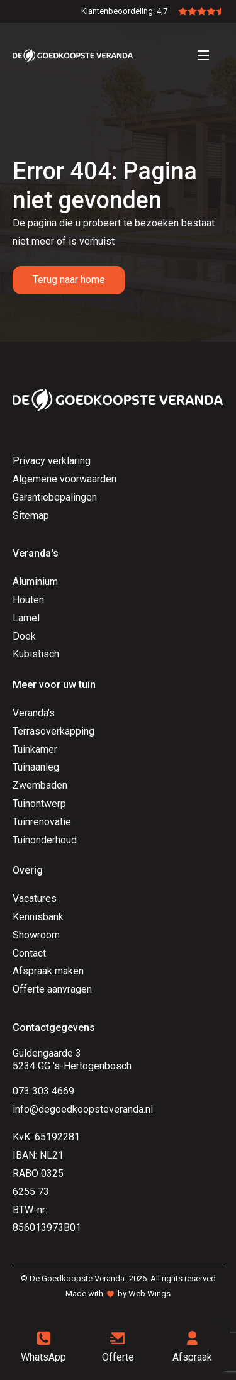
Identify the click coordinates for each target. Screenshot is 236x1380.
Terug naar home (69, 280)
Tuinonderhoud (45, 840)
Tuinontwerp (39, 804)
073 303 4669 (43, 1091)
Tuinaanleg (36, 767)
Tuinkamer (35, 749)
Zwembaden (40, 785)
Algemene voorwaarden (64, 479)
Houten (28, 600)
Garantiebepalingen (55, 497)
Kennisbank (38, 917)
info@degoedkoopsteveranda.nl (83, 1109)
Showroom (36, 935)
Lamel (26, 618)
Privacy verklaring (52, 461)
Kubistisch (36, 654)
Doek (24, 636)
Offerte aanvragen (52, 989)
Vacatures (35, 898)
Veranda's (34, 713)
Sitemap (31, 515)
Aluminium (35, 581)
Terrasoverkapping (53, 731)
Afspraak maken (48, 971)
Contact (29, 953)
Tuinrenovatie (42, 822)
